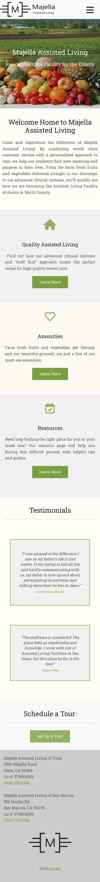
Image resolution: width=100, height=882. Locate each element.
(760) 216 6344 (17, 782)
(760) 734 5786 (17, 820)
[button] (50, 282)
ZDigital (55, 868)
